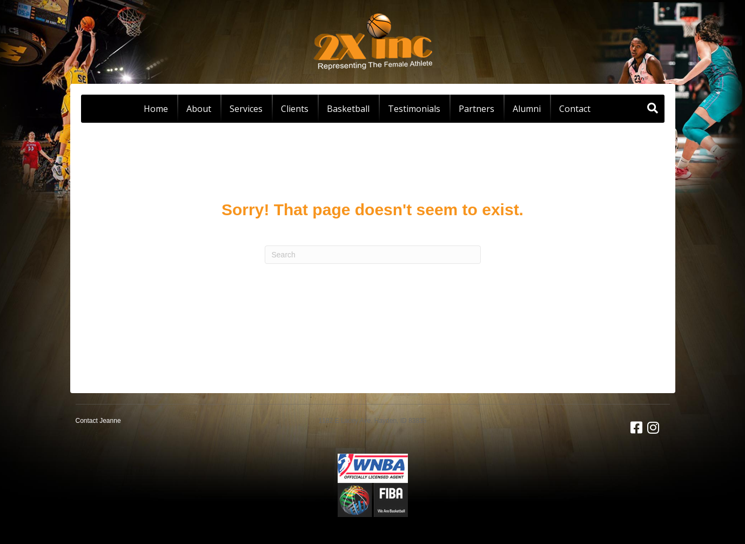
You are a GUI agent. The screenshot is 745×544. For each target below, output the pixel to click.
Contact (574, 109)
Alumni (527, 109)
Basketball (348, 109)
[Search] (652, 108)
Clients (294, 109)
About (198, 109)
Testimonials (414, 109)
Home (156, 109)
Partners (476, 109)
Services (246, 109)
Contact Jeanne (98, 420)
